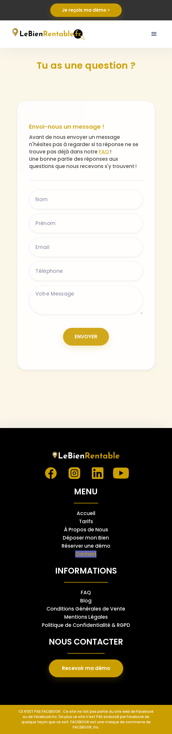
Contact (85, 554)
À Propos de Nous (86, 529)
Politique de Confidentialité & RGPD (86, 625)
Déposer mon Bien (86, 537)
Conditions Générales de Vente (85, 608)
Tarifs (86, 521)
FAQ (104, 151)
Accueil (86, 513)
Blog (86, 600)
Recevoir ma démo (86, 668)
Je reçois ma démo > (86, 10)
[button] (154, 34)
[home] (47, 34)
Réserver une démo (86, 545)
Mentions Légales (86, 616)
